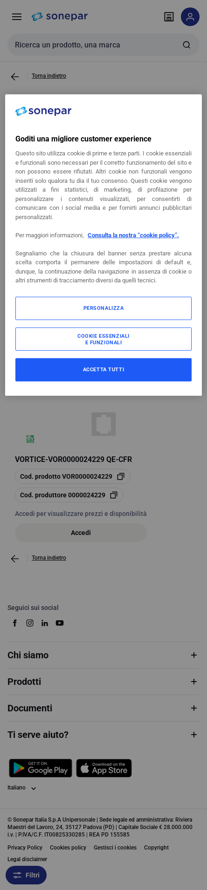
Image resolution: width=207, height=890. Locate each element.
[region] (103, 245)
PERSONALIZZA (103, 308)
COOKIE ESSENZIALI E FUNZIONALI (103, 339)
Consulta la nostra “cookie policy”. (133, 235)
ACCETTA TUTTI (103, 369)
